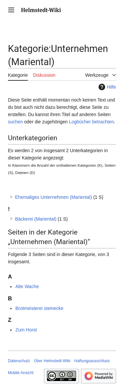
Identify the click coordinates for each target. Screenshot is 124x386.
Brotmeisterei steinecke (39, 308)
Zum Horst (26, 329)
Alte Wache (27, 286)
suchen (15, 121)
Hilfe (106, 87)
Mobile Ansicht (20, 372)
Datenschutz (19, 361)
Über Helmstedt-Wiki (52, 361)
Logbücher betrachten (91, 121)
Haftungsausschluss (92, 361)
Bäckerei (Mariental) (35, 219)
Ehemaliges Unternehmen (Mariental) (53, 197)
